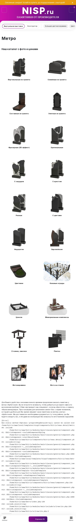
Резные (19, 215)
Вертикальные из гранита (19, 80)
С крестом (57, 181)
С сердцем (19, 181)
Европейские (57, 249)
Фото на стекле (57, 385)
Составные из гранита (19, 114)
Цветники (19, 283)
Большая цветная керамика (55, 26)
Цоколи (19, 317)
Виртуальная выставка (13, 26)
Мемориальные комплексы (57, 317)
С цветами (57, 215)
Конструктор (32, 26)
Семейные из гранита (57, 80)
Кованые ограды (57, 283)
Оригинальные (57, 148)
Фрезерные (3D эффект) (19, 148)
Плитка (57, 351)
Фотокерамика (19, 385)
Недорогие (19, 249)
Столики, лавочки (19, 351)
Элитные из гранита (56, 114)
